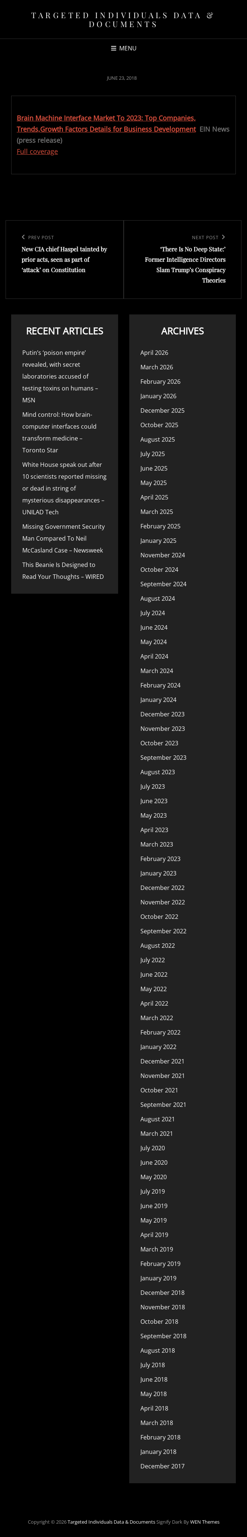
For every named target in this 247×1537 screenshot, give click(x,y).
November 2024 (162, 555)
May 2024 (153, 642)
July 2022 (152, 960)
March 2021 (156, 1133)
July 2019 (152, 1191)
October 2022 (159, 917)
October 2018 (159, 1321)
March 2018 (156, 1423)
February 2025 (160, 526)
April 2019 (154, 1235)
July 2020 (152, 1148)
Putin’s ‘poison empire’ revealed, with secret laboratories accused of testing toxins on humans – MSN (60, 376)
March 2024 (156, 671)
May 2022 (153, 989)
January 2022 (158, 1047)
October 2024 (159, 569)
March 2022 (156, 1018)
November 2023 (162, 729)
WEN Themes (205, 1521)
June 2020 (154, 1162)
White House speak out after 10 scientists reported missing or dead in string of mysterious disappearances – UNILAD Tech (64, 488)
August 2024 (157, 598)
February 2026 (160, 381)
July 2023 (152, 786)
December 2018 (162, 1293)
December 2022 (162, 888)
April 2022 (154, 1003)
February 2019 (160, 1264)
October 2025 (159, 425)
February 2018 (160, 1437)
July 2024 (152, 613)
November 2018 (162, 1307)
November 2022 (162, 902)
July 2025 (152, 454)
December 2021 (162, 1061)
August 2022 (157, 945)
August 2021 (157, 1119)
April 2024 (154, 656)
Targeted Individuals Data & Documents (123, 19)
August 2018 (157, 1350)
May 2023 (153, 815)
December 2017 (162, 1466)
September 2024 (163, 584)
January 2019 (158, 1278)
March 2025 (156, 512)
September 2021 (163, 1105)
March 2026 (156, 367)
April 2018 (154, 1408)
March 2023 (156, 844)
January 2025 (158, 541)
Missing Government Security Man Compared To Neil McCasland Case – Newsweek (63, 538)
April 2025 (154, 497)
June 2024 (154, 627)
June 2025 (154, 468)
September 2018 (163, 1336)
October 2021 (159, 1090)
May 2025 (153, 483)
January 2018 (158, 1452)
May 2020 (153, 1177)
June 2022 (154, 974)
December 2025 (162, 410)
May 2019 (153, 1220)
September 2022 (163, 931)
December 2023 (162, 714)
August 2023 (157, 772)
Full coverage (37, 151)
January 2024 (158, 700)
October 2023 (159, 743)
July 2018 (152, 1365)
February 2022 (160, 1032)
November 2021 (162, 1076)
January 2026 (158, 396)
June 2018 (154, 1379)
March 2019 (156, 1249)
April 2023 (154, 830)
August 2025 (157, 439)
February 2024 (160, 685)
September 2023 (163, 757)
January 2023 (158, 873)
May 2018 (153, 1394)
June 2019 (154, 1206)
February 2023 (160, 859)
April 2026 (154, 353)
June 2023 (154, 801)
